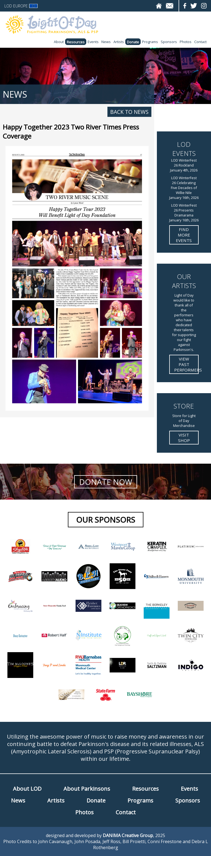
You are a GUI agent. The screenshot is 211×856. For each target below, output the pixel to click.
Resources (76, 42)
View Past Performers (186, 364)
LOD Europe (21, 6)
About (59, 41)
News (106, 41)
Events (93, 41)
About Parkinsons (86, 788)
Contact (200, 41)
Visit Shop (184, 437)
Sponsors (169, 41)
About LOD (27, 788)
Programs (150, 41)
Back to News (129, 112)
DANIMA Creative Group (128, 835)
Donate (133, 42)
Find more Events (184, 235)
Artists (118, 41)
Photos (185, 41)
